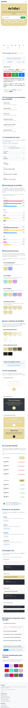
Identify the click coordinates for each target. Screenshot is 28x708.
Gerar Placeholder (17, 58)
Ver (23, 17)
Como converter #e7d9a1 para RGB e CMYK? (12, 637)
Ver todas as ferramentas (5, 701)
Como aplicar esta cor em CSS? (10, 623)
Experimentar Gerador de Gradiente (14, 365)
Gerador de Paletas (5, 195)
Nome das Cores (4, 706)
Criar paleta (6, 536)
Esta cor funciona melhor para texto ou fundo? (12, 640)
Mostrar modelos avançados (13, 143)
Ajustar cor (9, 58)
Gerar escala (6, 520)
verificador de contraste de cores (17, 503)
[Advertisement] (14, 35)
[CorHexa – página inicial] (4, 1)
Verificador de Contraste (5, 698)
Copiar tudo (5, 143)
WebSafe (14, 89)
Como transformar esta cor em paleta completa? (13, 634)
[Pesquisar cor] (12, 17)
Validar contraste (13, 21)
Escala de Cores (11, 195)
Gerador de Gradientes (5, 696)
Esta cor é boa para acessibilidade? (10, 631)
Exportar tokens (20, 21)
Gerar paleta (6, 21)
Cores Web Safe (4, 705)
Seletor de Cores (4, 695)
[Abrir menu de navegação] (25, 2)
